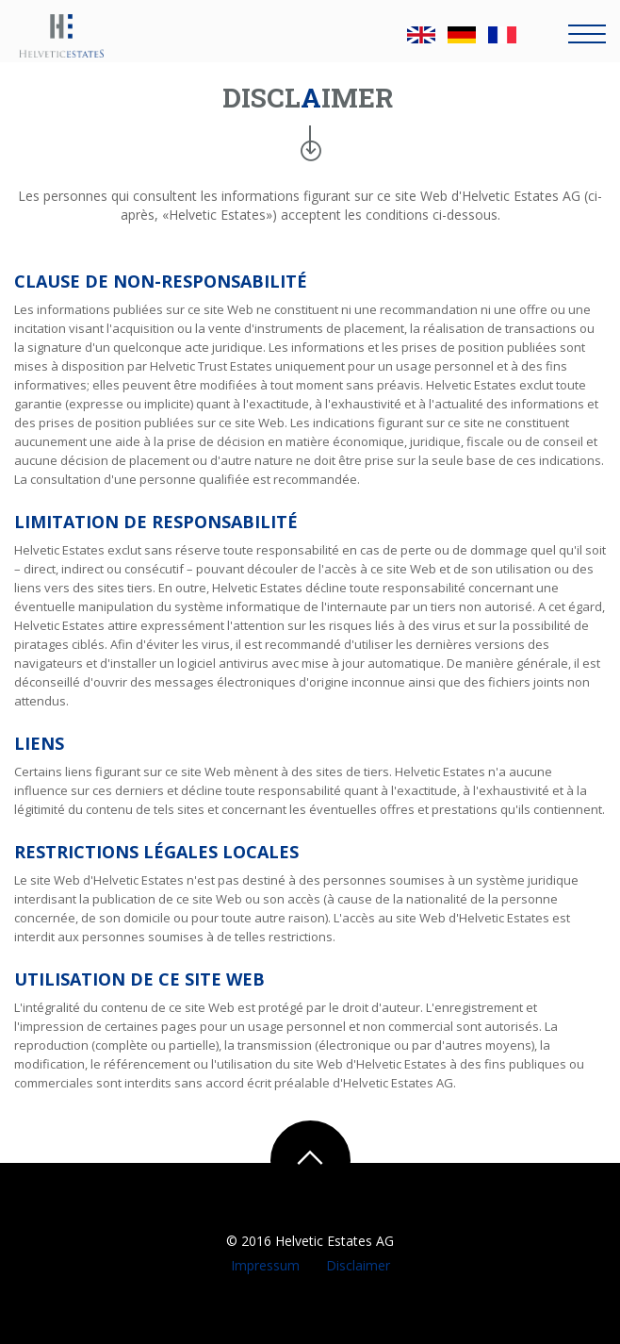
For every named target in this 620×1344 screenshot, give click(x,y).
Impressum (267, 1265)
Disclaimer (356, 1265)
